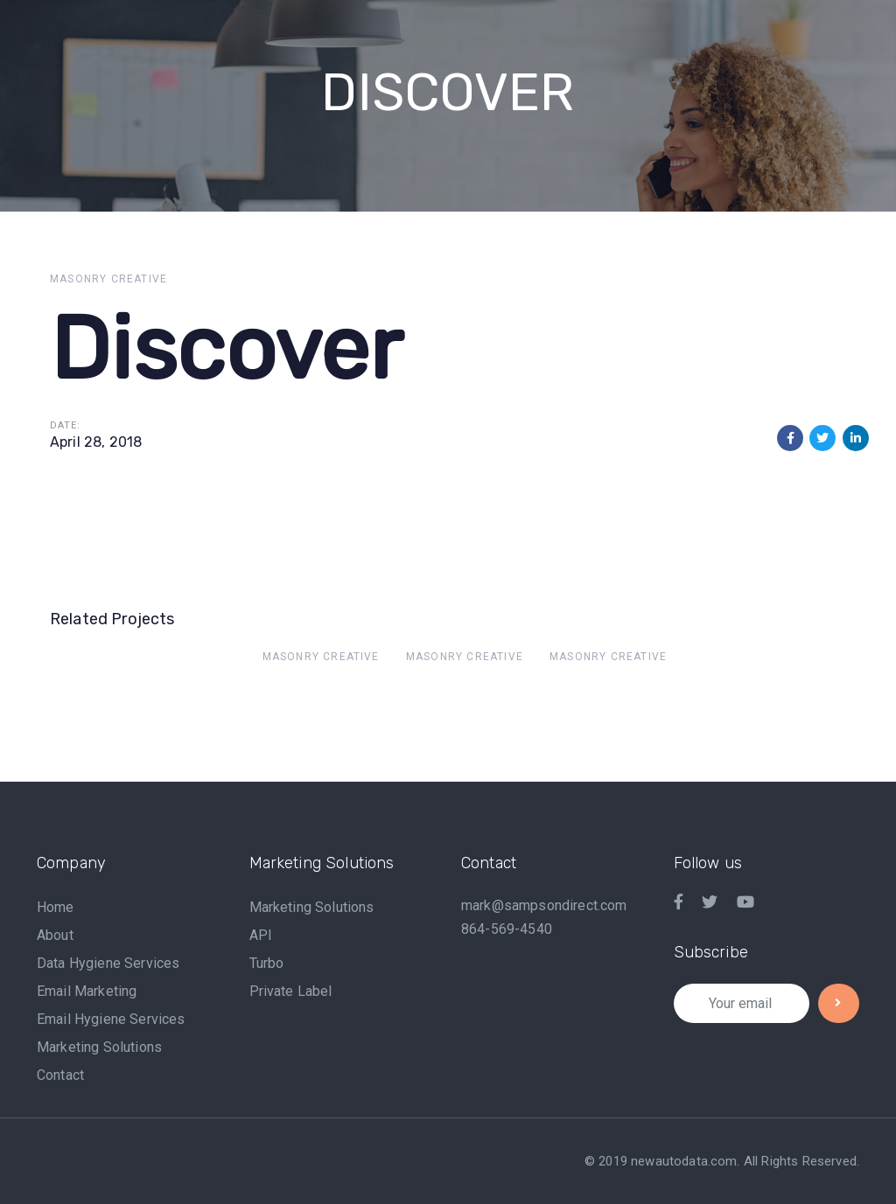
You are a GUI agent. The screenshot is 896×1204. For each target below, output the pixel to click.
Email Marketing (86, 991)
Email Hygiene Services (111, 1019)
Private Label (290, 991)
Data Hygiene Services (108, 963)
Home (55, 907)
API (260, 935)
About (55, 935)
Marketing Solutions (99, 1047)
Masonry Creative (108, 279)
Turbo (266, 963)
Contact (60, 1075)
